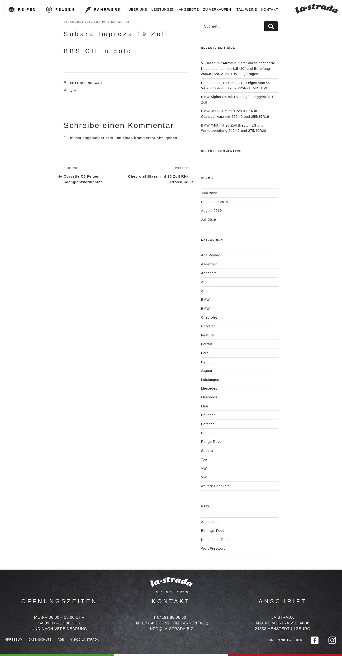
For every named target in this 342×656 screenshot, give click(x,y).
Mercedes (209, 388)
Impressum (13, 639)
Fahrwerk (107, 9)
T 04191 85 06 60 (169, 617)
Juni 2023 (209, 193)
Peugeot (208, 415)
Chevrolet (209, 317)
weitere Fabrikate (215, 486)
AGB (61, 639)
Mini (204, 406)
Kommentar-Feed (215, 540)
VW (204, 468)
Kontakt (269, 9)
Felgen (65, 9)
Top (204, 459)
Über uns (137, 9)
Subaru (95, 83)
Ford (205, 353)
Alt (73, 91)
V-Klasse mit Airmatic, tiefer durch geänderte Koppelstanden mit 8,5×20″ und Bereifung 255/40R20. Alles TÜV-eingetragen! (238, 68)
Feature (78, 83)
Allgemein (209, 264)
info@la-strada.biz (171, 629)
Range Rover (212, 442)
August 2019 (211, 210)
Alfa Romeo (210, 255)
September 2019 (214, 202)
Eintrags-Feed (212, 531)
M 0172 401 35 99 (153, 623)
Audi (205, 282)
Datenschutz (40, 639)
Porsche (208, 424)
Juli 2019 (208, 220)
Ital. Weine (246, 9)
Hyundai (208, 362)
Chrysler (208, 326)
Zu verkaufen (217, 9)
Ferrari (206, 344)
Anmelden (209, 522)
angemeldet (93, 138)
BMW (205, 300)
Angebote (189, 9)
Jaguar (207, 371)
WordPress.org (213, 548)
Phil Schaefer (115, 21)
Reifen (27, 9)
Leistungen (163, 9)
